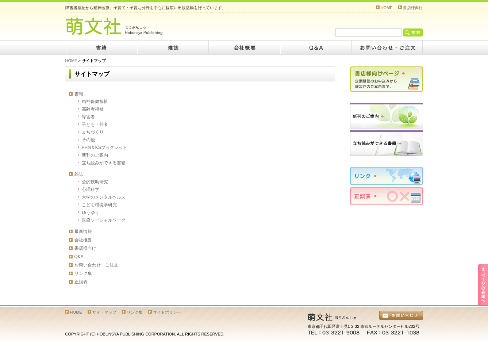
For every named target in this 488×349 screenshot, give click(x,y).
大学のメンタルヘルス (104, 197)
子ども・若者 (95, 124)
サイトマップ (104, 312)
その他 (88, 139)
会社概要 (244, 47)
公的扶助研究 (95, 181)
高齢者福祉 (93, 109)
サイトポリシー (167, 312)
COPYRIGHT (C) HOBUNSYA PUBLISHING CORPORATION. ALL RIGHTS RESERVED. (144, 334)
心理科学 (90, 189)
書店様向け (413, 7)
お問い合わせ (387, 47)
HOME (387, 7)
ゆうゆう (90, 212)
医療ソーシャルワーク (104, 220)
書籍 (101, 47)
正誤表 (81, 281)
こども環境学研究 (99, 204)
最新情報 (83, 231)
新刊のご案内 (95, 155)
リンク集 (83, 273)
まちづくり (93, 132)
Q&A (315, 47)
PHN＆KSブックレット (104, 147)
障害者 (88, 116)
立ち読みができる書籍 (104, 162)
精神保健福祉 (95, 101)
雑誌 (172, 47)
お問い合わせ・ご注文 (96, 265)
